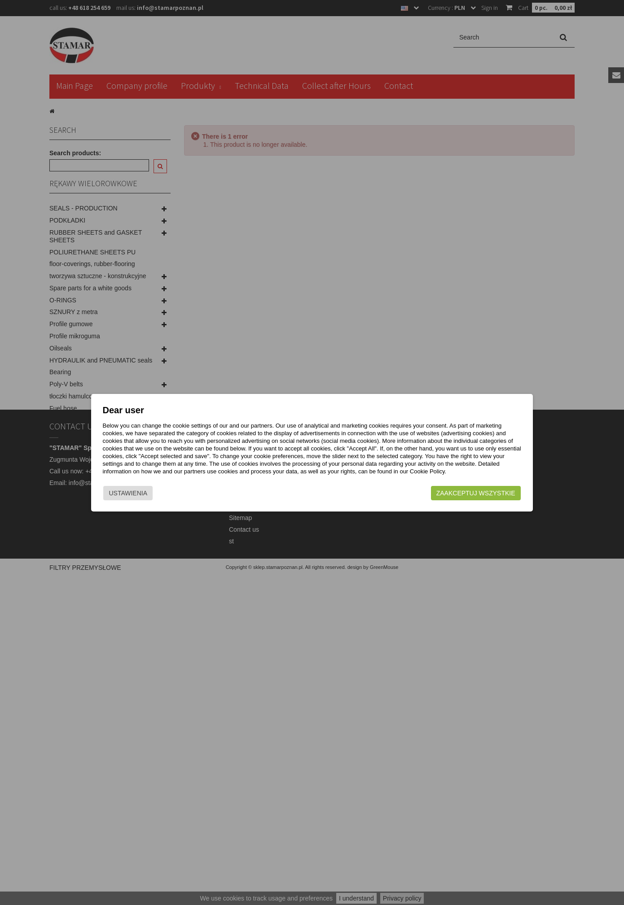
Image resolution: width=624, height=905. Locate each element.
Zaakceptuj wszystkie (474, 493)
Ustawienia (129, 493)
